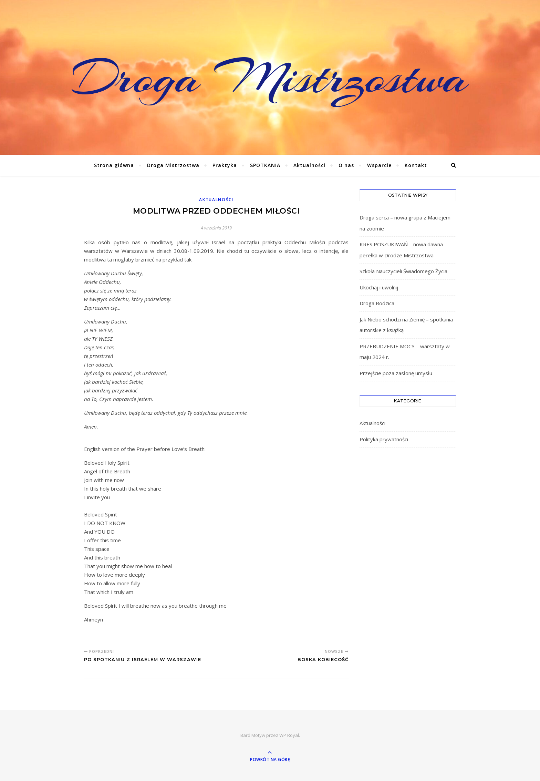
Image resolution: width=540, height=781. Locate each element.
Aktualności (309, 165)
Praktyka (224, 165)
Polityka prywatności (384, 439)
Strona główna (114, 165)
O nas (346, 165)
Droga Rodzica (377, 303)
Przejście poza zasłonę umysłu (396, 373)
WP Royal (289, 735)
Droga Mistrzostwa (270, 77)
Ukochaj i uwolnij (379, 287)
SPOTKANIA (265, 165)
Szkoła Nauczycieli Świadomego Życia (403, 271)
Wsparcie (379, 165)
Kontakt (416, 165)
